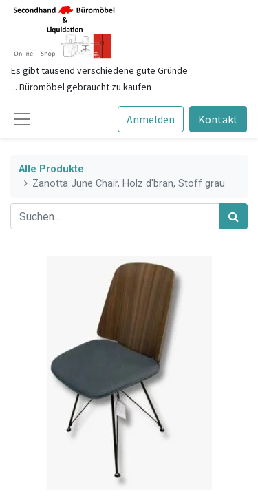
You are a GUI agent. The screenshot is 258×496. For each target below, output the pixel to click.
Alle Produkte (51, 169)
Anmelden (151, 119)
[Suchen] (233, 216)
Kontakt (218, 119)
